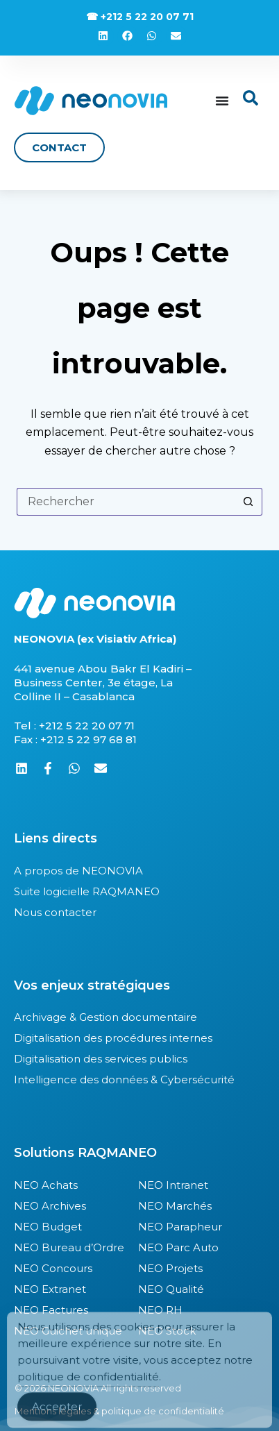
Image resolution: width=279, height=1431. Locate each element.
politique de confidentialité (88, 1387)
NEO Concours (53, 1268)
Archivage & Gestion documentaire (105, 1017)
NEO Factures (51, 1309)
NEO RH (160, 1309)
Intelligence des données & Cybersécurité (124, 1079)
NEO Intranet (173, 1185)
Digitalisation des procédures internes (113, 1037)
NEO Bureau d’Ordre (69, 1247)
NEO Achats (46, 1185)
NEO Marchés (175, 1205)
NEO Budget (48, 1226)
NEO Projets (170, 1268)
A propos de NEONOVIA (78, 870)
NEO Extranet (50, 1289)
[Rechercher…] (126, 502)
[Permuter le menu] (222, 101)
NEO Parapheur (180, 1226)
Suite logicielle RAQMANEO (87, 891)
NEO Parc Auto (178, 1247)
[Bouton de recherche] (248, 502)
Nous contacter (55, 912)
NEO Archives (50, 1205)
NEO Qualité (171, 1289)
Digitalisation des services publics (100, 1058)
